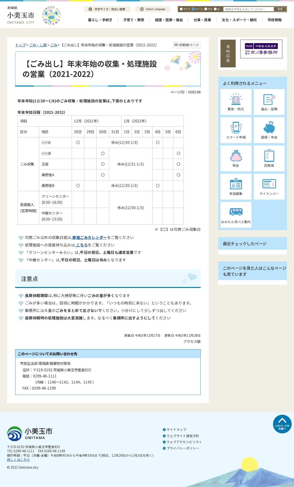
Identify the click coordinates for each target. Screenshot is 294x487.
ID (218, 9)
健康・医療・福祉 (169, 19)
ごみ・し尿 (38, 44)
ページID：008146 (185, 91)
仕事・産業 (202, 19)
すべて (187, 9)
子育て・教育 (133, 19)
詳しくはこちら (18, 459)
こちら (82, 245)
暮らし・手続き (100, 19)
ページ (199, 9)
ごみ (53, 44)
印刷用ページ (189, 44)
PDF (210, 9)
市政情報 (275, 19)
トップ (20, 44)
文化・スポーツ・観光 (239, 19)
